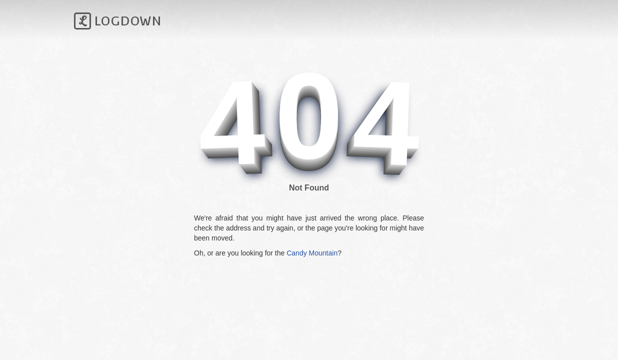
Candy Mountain (312, 253)
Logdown (118, 21)
